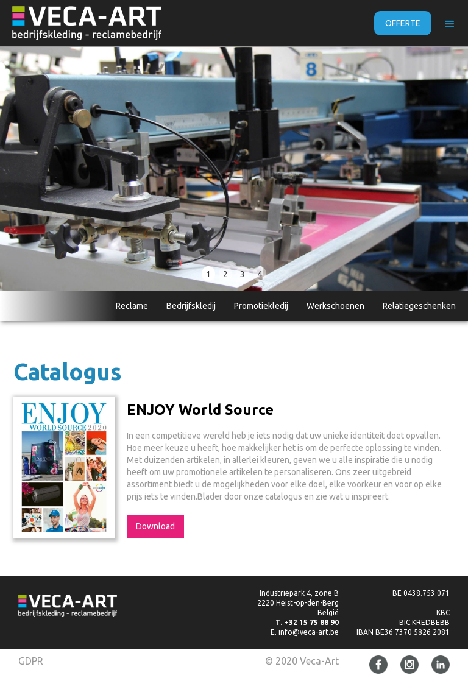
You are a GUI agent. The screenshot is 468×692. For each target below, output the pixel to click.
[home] (86, 23)
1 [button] (208, 274)
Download (155, 526)
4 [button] (259, 274)
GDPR (30, 660)
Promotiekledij (261, 306)
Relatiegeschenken (419, 306)
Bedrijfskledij (191, 306)
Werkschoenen (335, 306)
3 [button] (242, 274)
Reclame (132, 306)
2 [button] (225, 274)
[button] (449, 24)
